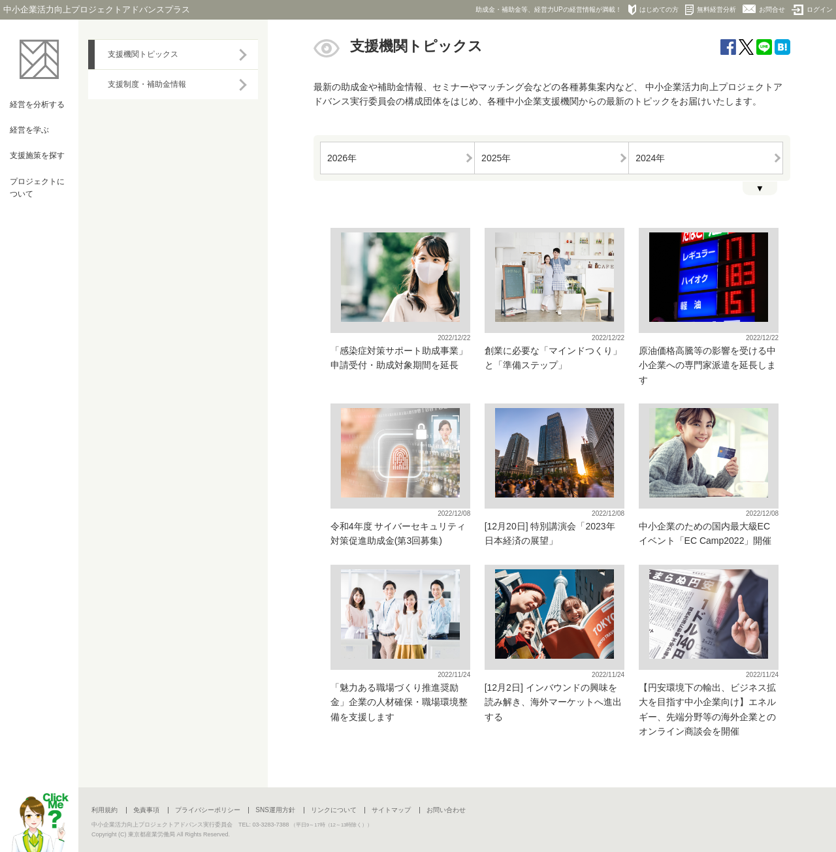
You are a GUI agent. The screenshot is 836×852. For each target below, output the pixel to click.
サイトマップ (391, 809)
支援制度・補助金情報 (147, 84)
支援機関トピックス (143, 54)
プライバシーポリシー (207, 809)
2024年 (650, 158)
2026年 (342, 158)
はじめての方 (653, 10)
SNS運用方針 (275, 809)
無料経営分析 (710, 10)
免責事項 (146, 809)
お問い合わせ (446, 809)
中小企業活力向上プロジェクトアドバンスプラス (96, 9)
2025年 (496, 158)
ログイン (812, 10)
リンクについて (334, 809)
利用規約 (104, 809)
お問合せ (764, 9)
